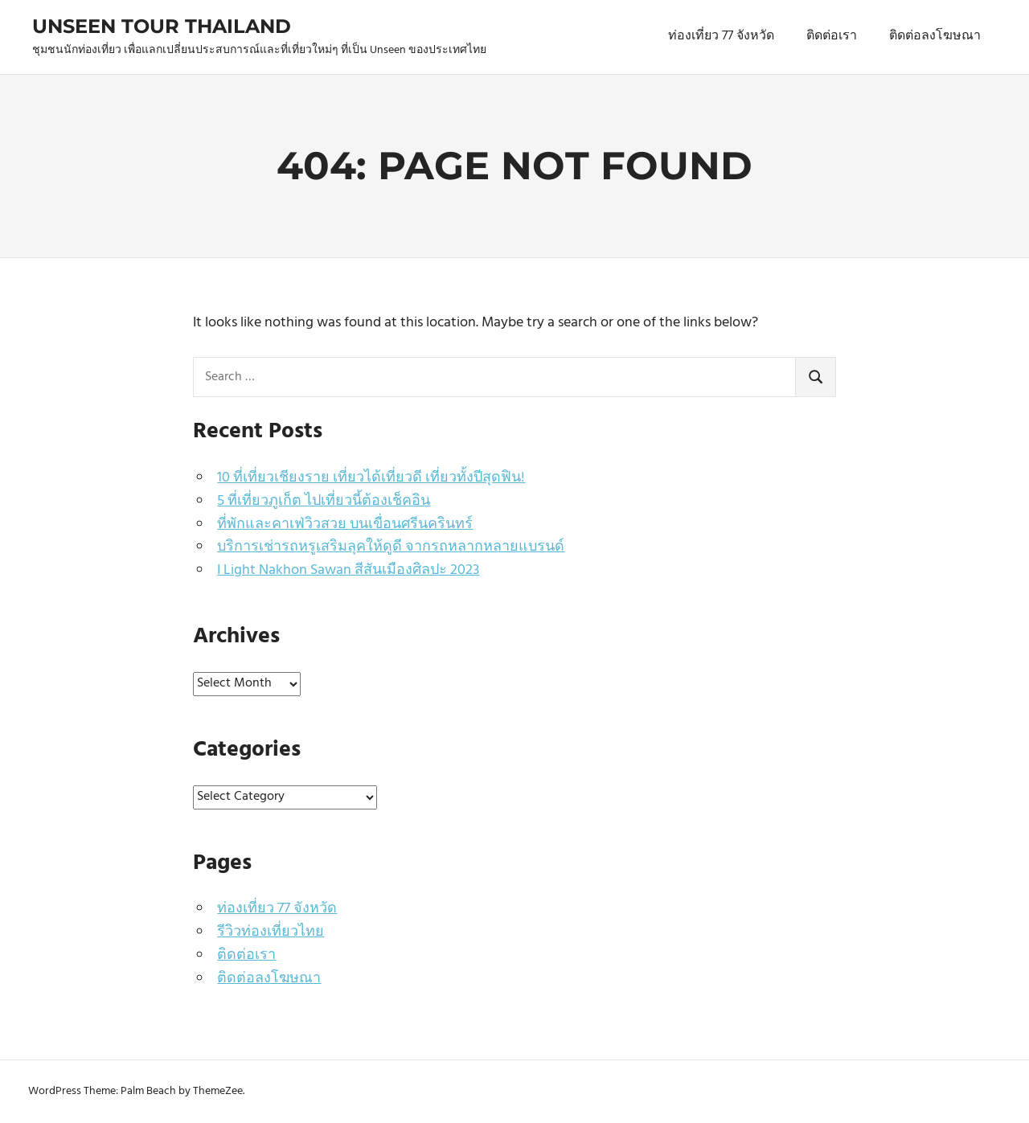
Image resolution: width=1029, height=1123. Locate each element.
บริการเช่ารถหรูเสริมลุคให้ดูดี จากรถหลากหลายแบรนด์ (390, 547)
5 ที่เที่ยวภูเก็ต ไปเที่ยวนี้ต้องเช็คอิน (323, 501)
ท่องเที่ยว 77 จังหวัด (721, 36)
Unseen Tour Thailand (161, 26)
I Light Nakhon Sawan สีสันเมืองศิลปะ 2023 (348, 570)
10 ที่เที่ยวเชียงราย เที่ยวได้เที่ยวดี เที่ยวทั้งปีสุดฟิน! (371, 478)
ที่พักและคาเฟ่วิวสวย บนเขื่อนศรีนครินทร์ (345, 524)
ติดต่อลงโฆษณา (935, 36)
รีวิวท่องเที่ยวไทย (270, 932)
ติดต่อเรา (831, 36)
